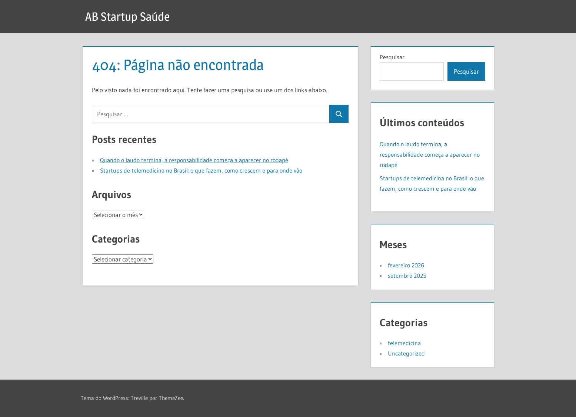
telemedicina (404, 343)
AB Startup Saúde (127, 16)
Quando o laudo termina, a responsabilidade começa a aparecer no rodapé (194, 160)
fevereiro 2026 (406, 265)
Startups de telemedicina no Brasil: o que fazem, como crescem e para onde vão (201, 170)
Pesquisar (392, 57)
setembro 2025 (407, 275)
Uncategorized (406, 353)
